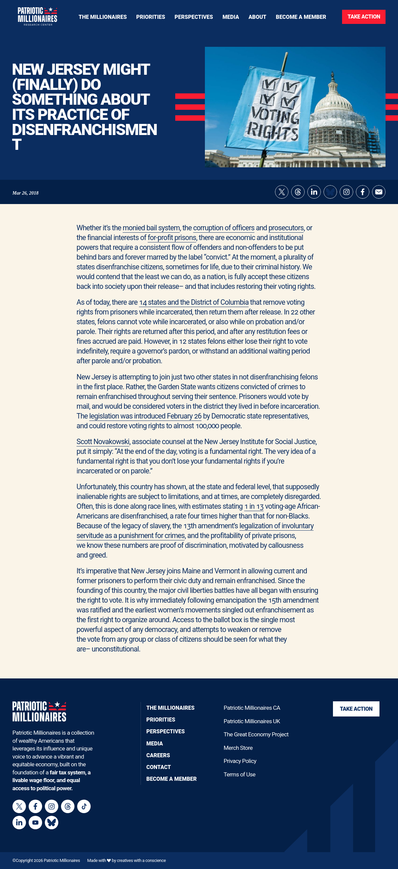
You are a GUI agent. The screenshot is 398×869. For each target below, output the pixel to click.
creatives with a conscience (141, 860)
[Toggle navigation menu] (150, 16)
